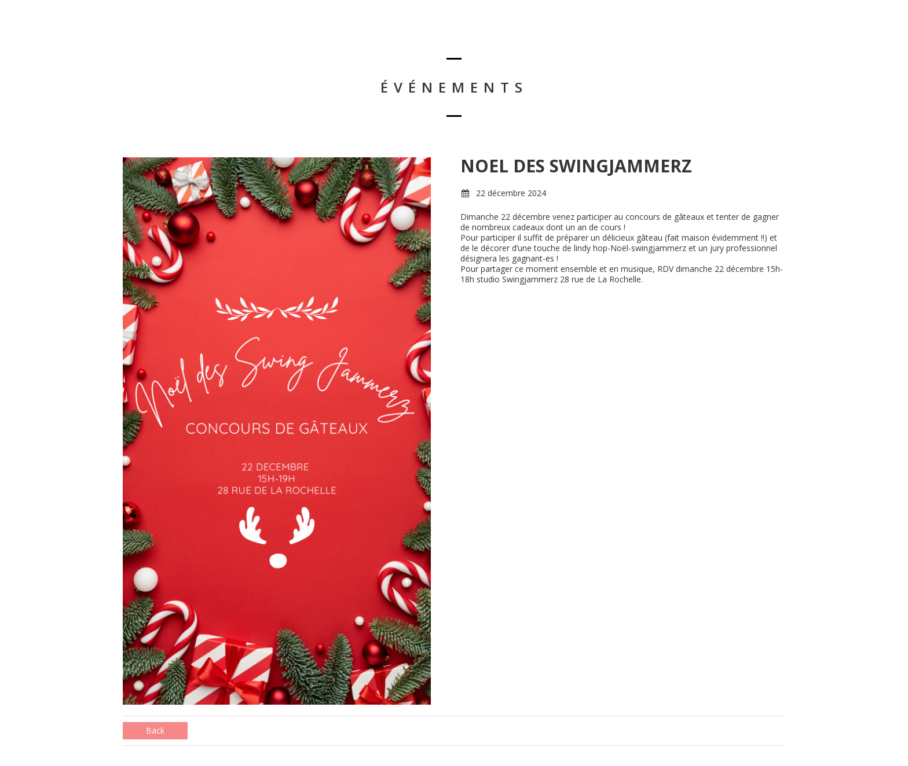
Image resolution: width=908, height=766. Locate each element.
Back (155, 730)
